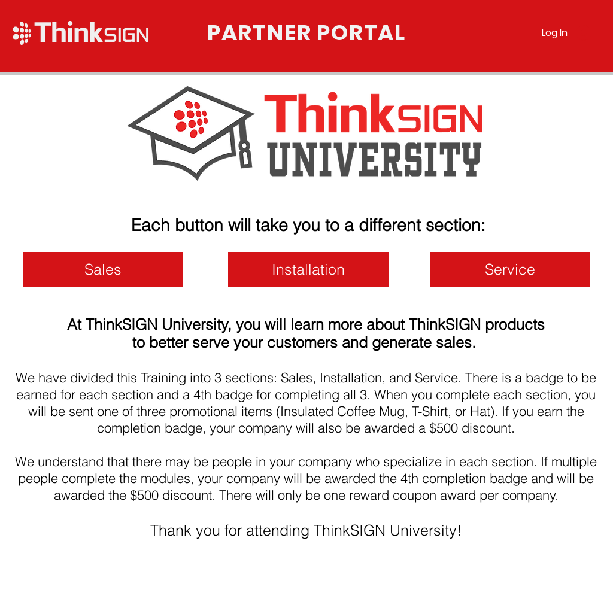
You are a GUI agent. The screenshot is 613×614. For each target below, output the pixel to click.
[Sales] (103, 269)
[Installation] (308, 269)
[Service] (510, 269)
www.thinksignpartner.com (81, 595)
